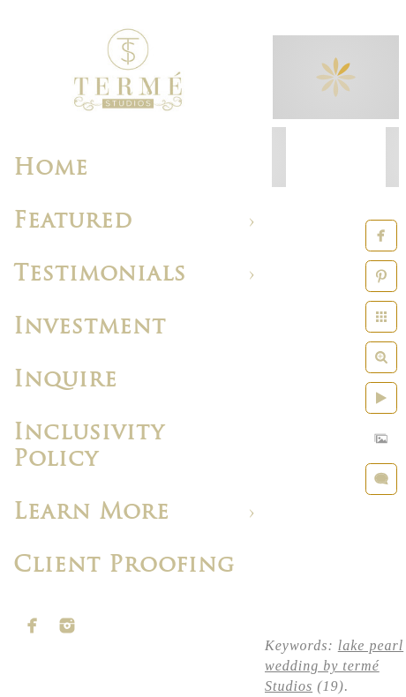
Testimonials (99, 275)
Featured (72, 222)
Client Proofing (124, 566)
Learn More (91, 513)
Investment (89, 328)
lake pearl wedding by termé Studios (334, 665)
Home (50, 169)
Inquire (65, 381)
